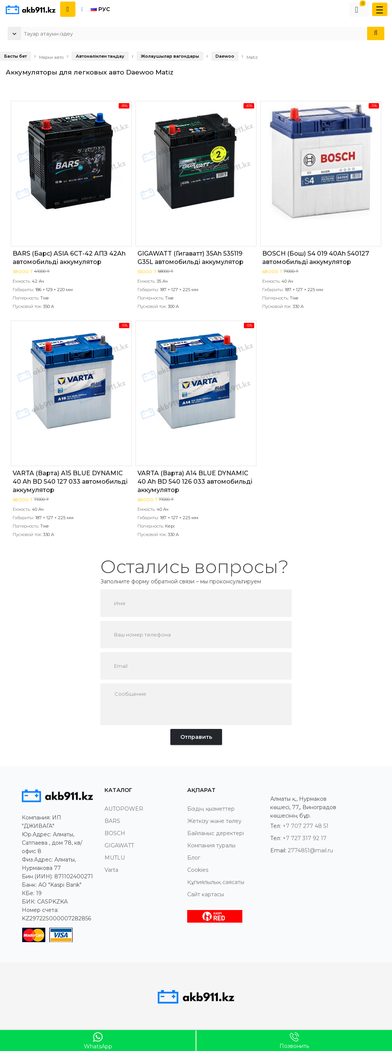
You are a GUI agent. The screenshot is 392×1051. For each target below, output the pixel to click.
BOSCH (115, 833)
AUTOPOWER (124, 808)
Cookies (197, 869)
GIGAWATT (119, 845)
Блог (193, 857)
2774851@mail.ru (310, 850)
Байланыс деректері (215, 833)
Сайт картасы (205, 894)
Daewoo (225, 56)
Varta (111, 869)
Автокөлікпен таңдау (100, 56)
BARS (112, 821)
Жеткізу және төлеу (214, 821)
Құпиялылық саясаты (215, 882)
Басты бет (15, 56)
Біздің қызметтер (211, 808)
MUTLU (115, 857)
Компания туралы (211, 845)
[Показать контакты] (67, 9)
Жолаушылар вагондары (170, 56)
